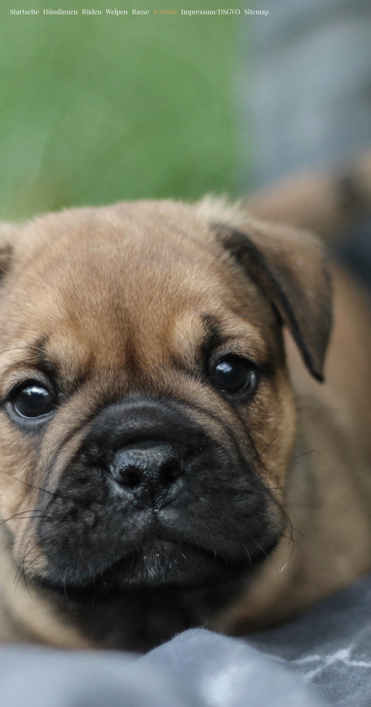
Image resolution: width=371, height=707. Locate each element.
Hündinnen (60, 11)
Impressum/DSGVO (210, 11)
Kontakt (165, 11)
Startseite (24, 11)
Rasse (140, 11)
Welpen (117, 11)
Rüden (92, 11)
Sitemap (256, 11)
